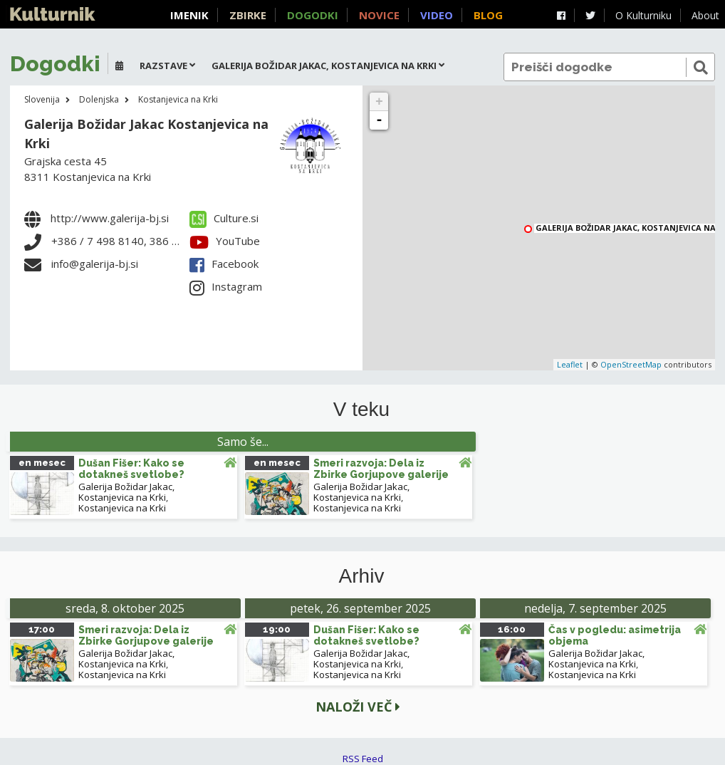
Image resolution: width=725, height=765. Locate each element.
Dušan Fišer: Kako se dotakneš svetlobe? (131, 468)
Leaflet (570, 364)
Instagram (225, 286)
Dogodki (312, 15)
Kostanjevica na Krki (178, 99)
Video (436, 15)
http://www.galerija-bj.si (110, 218)
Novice (379, 15)
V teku (361, 409)
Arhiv (362, 576)
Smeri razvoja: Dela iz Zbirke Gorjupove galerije (381, 468)
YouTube (224, 241)
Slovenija (42, 99)
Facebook (224, 263)
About (705, 15)
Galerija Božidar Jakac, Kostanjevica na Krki (126, 492)
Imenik (189, 15)
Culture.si (224, 218)
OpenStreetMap (631, 364)
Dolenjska (99, 99)
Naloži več (357, 706)
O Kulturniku (643, 15)
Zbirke (247, 15)
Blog (488, 15)
